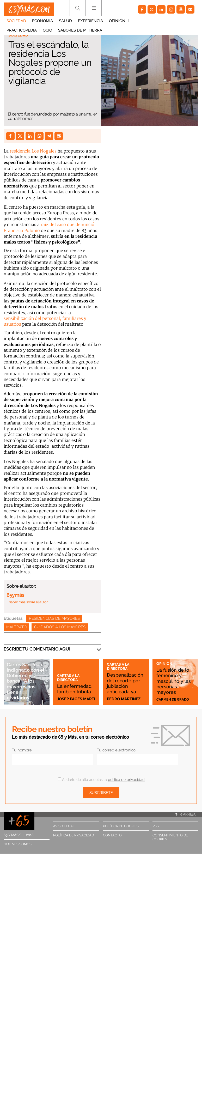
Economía (42, 23)
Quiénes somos (18, 844)
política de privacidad (126, 779)
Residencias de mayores (54, 618)
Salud (65, 23)
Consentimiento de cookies (170, 837)
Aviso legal (64, 826)
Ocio (172, 23)
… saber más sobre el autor (27, 602)
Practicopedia (146, 23)
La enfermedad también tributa (72, 682)
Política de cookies (121, 826)
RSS (155, 826)
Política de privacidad (73, 835)
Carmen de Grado (175, 699)
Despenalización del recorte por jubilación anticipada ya (125, 682)
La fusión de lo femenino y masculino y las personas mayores (175, 680)
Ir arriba (185, 814)
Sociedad (16, 23)
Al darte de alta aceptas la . (101, 779)
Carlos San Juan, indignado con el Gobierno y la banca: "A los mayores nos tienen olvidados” (26, 678)
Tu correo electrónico (116, 750)
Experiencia (90, 23)
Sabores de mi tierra (29, 32)
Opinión (117, 23)
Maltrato (16, 627)
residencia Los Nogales (33, 151)
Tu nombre (22, 750)
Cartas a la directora (70, 665)
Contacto (112, 835)
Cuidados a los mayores (59, 627)
